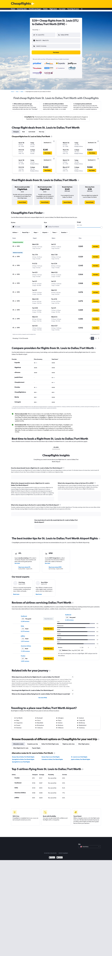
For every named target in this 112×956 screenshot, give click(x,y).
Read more (16, 593)
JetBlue (23, 634)
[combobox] (36, 29)
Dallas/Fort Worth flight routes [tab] (50, 742)
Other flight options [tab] (83, 742)
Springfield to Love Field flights (21, 760)
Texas (17, 90)
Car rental (62, 9)
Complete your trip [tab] (32, 742)
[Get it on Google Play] (52, 856)
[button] (42, 40)
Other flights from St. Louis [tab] (20, 746)
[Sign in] (82, 10)
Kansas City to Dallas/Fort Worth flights (23, 755)
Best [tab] (23, 130)
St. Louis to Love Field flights (79, 755)
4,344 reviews (25, 620)
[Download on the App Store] (59, 856)
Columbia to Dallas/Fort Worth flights (52, 758)
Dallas (22, 90)
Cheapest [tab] (16, 130)
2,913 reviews (25, 640)
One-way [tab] (41, 130)
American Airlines (26, 644)
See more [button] (17, 562)
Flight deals (53, 9)
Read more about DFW (55, 565)
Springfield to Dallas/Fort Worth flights (23, 758)
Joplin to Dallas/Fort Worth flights (80, 758)
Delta (22, 624)
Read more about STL (24, 565)
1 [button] (92, 337)
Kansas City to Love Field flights (51, 755)
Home (13, 9)
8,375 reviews (25, 630)
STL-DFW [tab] (56, 446)
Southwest (24, 614)
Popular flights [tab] (36, 746)
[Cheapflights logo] (21, 4)
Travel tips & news (73, 9)
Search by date (22, 9)
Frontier (23, 654)
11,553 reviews (25, 650)
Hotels (45, 9)
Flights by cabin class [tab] (69, 742)
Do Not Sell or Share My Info (50, 851)
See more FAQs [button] (42, 696)
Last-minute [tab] (31, 130)
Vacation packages (35, 9)
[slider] (101, 226)
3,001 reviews (25, 659)
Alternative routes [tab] (18, 742)
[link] (22, 201)
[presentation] (66, 24)
